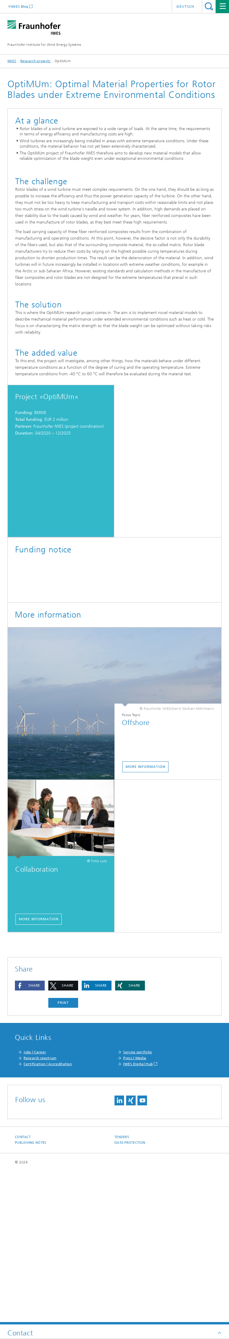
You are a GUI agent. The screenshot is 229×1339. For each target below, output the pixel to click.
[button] (30, 1138)
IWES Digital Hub (138, 1217)
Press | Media (134, 1211)
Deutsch (185, 6)
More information (145, 920)
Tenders (121, 1290)
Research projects (35, 61)
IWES (11, 61)
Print (63, 1156)
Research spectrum (40, 1211)
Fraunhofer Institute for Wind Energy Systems (44, 45)
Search (209, 6)
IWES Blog (19, 6)
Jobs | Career (35, 1205)
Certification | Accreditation (48, 1217)
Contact (23, 1290)
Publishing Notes (30, 1296)
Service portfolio (137, 1205)
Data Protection (129, 1296)
